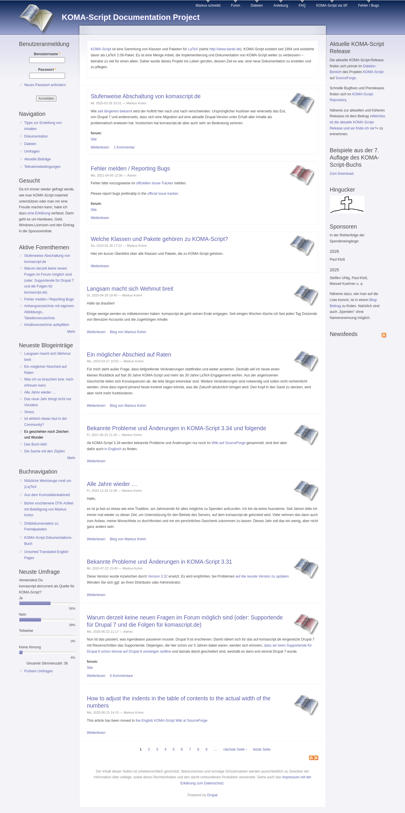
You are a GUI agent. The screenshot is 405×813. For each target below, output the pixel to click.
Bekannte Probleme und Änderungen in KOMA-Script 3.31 (159, 561)
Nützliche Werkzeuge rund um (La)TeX (47, 484)
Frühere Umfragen (38, 671)
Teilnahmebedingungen (42, 167)
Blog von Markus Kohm (128, 332)
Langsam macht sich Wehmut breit (130, 288)
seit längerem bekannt (115, 111)
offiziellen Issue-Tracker (154, 183)
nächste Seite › (235, 749)
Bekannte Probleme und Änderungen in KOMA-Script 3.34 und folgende (176, 428)
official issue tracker (162, 194)
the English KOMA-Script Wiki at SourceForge (171, 721)
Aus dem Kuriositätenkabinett (47, 495)
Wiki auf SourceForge (228, 443)
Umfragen (32, 151)
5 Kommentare (121, 676)
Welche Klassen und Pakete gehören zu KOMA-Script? (159, 239)
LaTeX (193, 49)
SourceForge (346, 78)
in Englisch (112, 449)
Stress (29, 412)
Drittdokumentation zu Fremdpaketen (41, 526)
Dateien (257, 5)
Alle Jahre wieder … (40, 392)
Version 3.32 (158, 576)
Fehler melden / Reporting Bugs (49, 299)
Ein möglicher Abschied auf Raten (129, 354)
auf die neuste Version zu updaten (262, 576)
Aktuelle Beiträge (37, 159)
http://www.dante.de (224, 49)
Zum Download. (342, 174)
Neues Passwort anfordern (45, 85)
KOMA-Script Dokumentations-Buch (48, 541)
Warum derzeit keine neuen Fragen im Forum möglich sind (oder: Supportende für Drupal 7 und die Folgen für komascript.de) (49, 280)
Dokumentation (36, 136)
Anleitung (280, 5)
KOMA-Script (101, 49)
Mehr (71, 332)
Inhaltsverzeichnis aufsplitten (46, 325)
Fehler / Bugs (368, 5)
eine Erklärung (38, 213)
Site (94, 139)
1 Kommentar (124, 147)
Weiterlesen (100, 147)
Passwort (47, 70)
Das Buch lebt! (35, 444)
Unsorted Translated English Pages (46, 555)
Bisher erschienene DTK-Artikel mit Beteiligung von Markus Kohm (48, 509)
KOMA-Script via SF (332, 5)
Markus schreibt (208, 5)
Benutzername (47, 54)
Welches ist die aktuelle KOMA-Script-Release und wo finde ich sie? (357, 122)
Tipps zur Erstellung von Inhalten (43, 126)
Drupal (212, 795)
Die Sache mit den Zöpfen (44, 451)
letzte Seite (262, 749)
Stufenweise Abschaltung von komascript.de (146, 96)
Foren (235, 5)
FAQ (302, 5)
